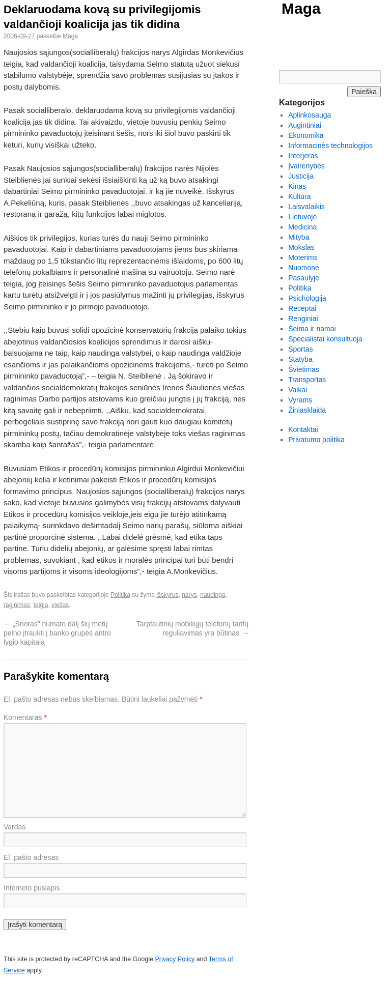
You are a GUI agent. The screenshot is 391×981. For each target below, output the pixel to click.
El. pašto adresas (31, 857)
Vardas (14, 827)
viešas (60, 605)
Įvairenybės (306, 166)
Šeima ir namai (312, 329)
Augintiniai (304, 125)
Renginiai (303, 318)
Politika (120, 594)
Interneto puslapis (32, 888)
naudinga (212, 594)
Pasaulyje (303, 278)
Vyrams (300, 400)
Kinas (297, 186)
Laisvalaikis (306, 207)
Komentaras (25, 717)
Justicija (301, 176)
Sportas (300, 349)
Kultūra (299, 196)
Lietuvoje (302, 217)
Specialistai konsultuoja (325, 339)
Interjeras (303, 156)
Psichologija (307, 298)
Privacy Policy (174, 959)
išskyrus (167, 594)
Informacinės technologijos (330, 145)
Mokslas (301, 247)
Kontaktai (303, 429)
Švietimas (303, 369)
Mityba (298, 237)
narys (189, 594)
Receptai (302, 308)
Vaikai (297, 390)
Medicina (302, 227)
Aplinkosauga (309, 115)
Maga (301, 8)
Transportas (307, 380)
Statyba (300, 359)
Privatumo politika (316, 440)
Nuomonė (303, 268)
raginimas (17, 605)
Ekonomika (305, 135)
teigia (41, 605)
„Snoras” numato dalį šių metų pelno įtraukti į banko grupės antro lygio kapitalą (57, 633)
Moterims (303, 257)
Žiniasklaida (307, 410)
